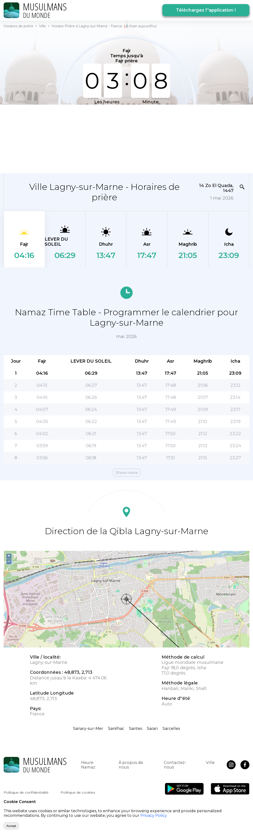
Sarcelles (171, 728)
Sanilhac (116, 728)
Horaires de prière (18, 26)
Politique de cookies (78, 792)
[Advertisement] (97, 138)
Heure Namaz (88, 764)
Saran (152, 728)
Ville (42, 26)
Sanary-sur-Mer (88, 728)
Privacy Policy (153, 815)
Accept (11, 826)
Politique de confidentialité (26, 792)
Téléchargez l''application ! (206, 10)
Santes (135, 728)
